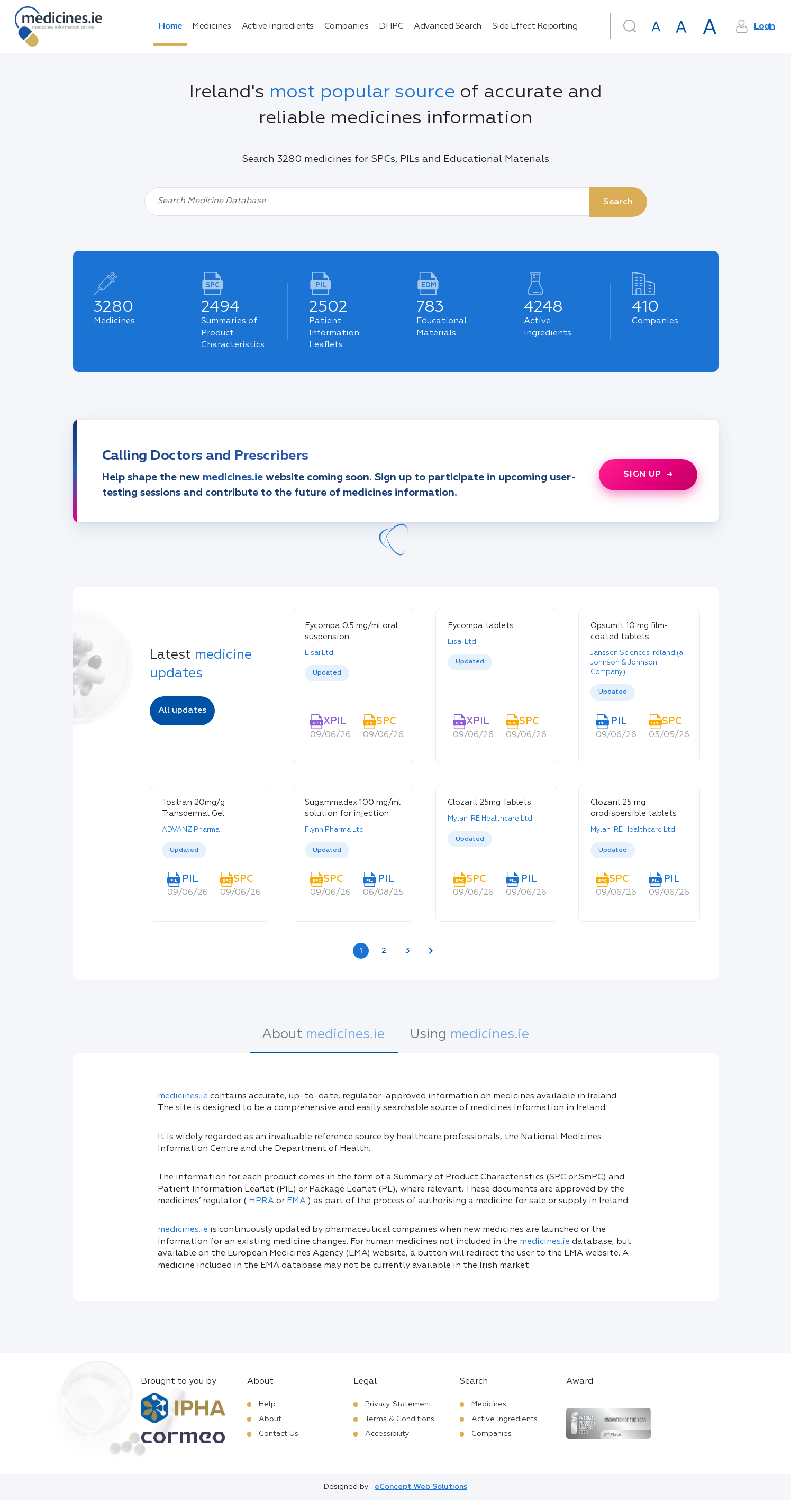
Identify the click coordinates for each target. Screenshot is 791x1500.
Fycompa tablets (481, 626)
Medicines (211, 26)
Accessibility (387, 1434)
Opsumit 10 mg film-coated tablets (629, 631)
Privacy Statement (398, 1404)
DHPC (391, 26)
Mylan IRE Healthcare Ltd (490, 818)
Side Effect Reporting (535, 26)
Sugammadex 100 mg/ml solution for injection (353, 807)
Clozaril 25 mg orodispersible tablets (633, 807)
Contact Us (278, 1434)
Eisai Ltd (319, 653)
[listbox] (353, 683)
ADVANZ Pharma (191, 829)
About (270, 1419)
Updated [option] (327, 673)
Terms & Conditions (399, 1419)
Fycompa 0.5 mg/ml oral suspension (351, 631)
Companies (346, 26)
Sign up (642, 474)
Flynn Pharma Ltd (334, 829)
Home (169, 26)
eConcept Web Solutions (421, 1486)
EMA (296, 1201)
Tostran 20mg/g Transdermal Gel (193, 807)
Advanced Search (447, 26)
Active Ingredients (278, 26)
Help (267, 1404)
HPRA (261, 1201)
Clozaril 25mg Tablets (489, 802)
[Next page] (431, 951)
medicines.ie (183, 1096)
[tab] (323, 1040)
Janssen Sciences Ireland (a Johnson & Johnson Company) (636, 663)
